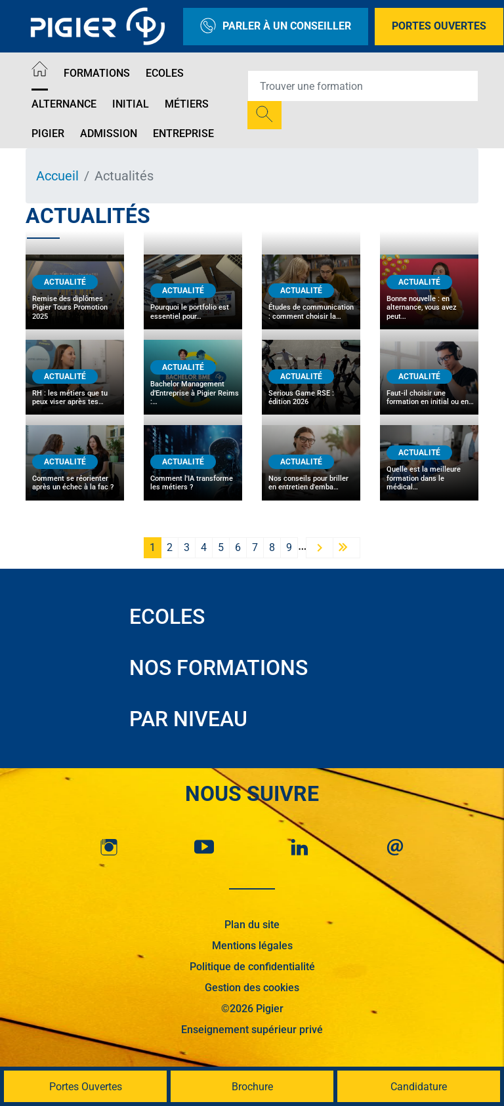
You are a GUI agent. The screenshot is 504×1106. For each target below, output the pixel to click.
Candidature (418, 1086)
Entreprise (183, 133)
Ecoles (165, 73)
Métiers (187, 104)
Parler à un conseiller (275, 26)
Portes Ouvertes (439, 26)
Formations (97, 73)
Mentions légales (252, 945)
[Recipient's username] (363, 86)
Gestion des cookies (252, 987)
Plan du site (252, 924)
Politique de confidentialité (252, 966)
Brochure (252, 1086)
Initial (130, 104)
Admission (108, 133)
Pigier (48, 133)
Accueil (57, 176)
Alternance (64, 104)
